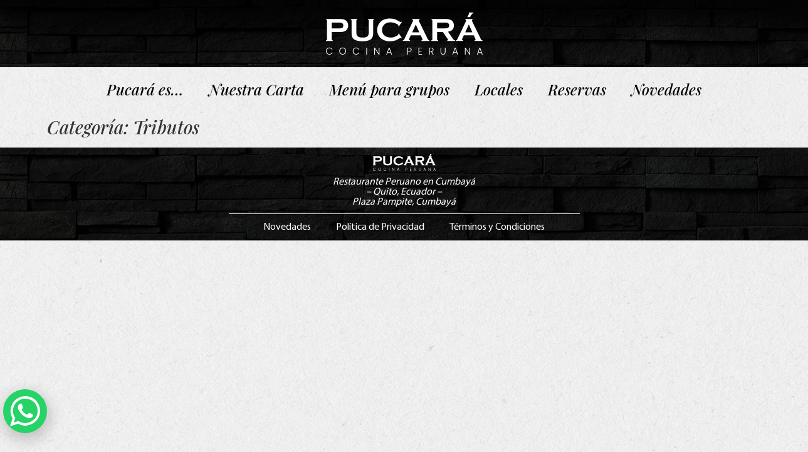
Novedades (666, 89)
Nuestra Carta (256, 89)
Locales (499, 89)
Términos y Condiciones (497, 227)
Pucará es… (145, 89)
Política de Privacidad (380, 227)
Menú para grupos (389, 89)
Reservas (577, 89)
